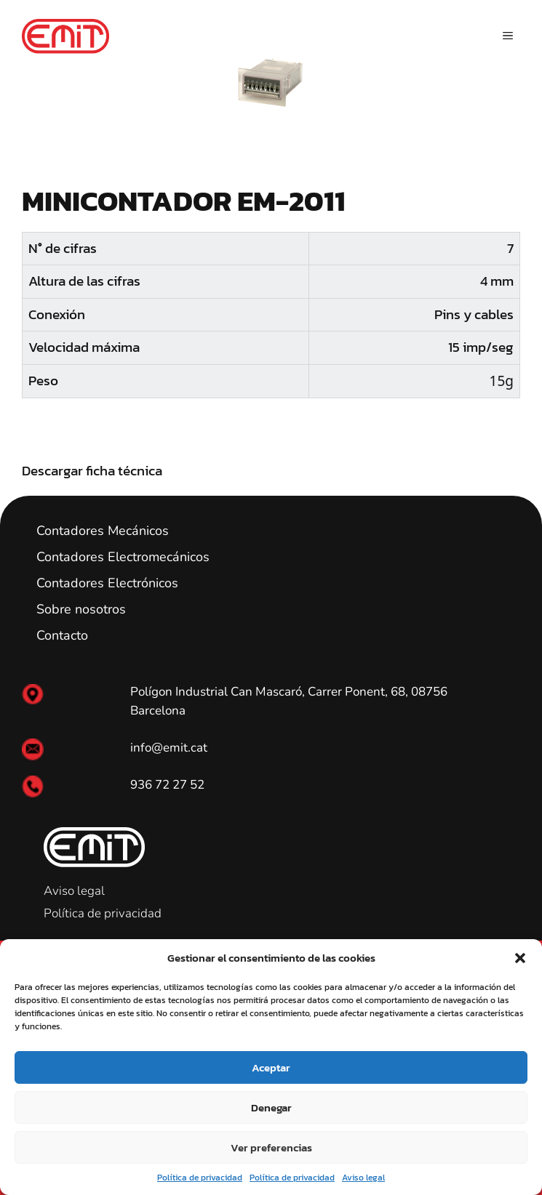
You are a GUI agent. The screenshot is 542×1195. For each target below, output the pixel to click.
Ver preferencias (271, 1147)
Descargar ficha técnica (92, 470)
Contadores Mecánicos (102, 530)
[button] (520, 958)
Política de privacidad (199, 1177)
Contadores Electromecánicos (123, 557)
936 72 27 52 (167, 784)
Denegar (271, 1107)
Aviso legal (363, 1177)
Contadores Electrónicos (107, 583)
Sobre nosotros (81, 609)
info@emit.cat (168, 747)
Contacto (62, 635)
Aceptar (271, 1067)
